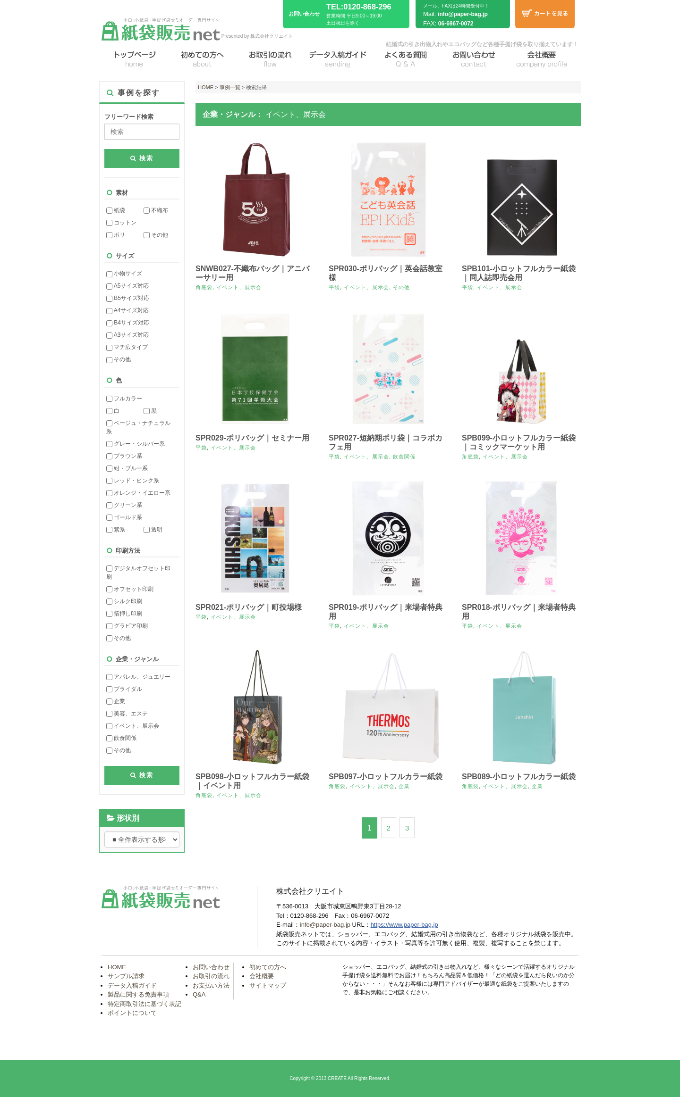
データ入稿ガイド (132, 985)
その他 (156, 235)
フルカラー (124, 398)
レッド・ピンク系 (132, 480)
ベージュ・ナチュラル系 (138, 427)
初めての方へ (267, 967)
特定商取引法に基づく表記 (144, 1003)
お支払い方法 (211, 985)
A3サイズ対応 (127, 335)
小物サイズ (124, 273)
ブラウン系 (124, 456)
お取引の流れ (211, 976)
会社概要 (261, 976)
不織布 (156, 210)
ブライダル (124, 689)
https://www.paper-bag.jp (404, 924)
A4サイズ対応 (127, 310)
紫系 (115, 529)
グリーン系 (124, 505)
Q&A (199, 994)
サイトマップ (267, 985)
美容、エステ (127, 713)
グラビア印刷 (127, 626)
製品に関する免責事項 (138, 994)
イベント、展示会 (132, 726)
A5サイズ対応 (127, 286)
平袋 (334, 287)
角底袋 (204, 287)
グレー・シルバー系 (135, 443)
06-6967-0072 (456, 23)
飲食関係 (121, 738)
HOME (205, 87)
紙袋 (115, 210)
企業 (115, 701)
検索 (142, 158)
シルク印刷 (124, 601)
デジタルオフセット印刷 (138, 572)
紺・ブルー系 (127, 468)
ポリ (115, 235)
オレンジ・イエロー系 (138, 493)
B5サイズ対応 (127, 298)
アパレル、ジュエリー (138, 676)
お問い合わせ (211, 967)
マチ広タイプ (127, 347)
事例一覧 (230, 87)
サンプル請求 (126, 976)
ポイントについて (132, 1012)
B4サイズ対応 (127, 322)
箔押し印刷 (124, 613)
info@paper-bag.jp (463, 14)
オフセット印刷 (129, 589)
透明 (153, 529)
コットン (121, 222)
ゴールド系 (124, 517)
